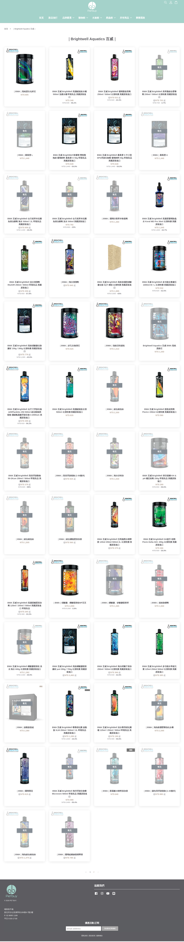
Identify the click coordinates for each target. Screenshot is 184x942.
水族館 (97, 18)
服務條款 (99, 936)
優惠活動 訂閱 (92, 924)
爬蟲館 (111, 18)
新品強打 (52, 18)
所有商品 (126, 18)
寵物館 (83, 18)
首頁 (41, 18)
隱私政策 (84, 936)
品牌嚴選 (68, 18)
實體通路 (140, 18)
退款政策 (92, 936)
